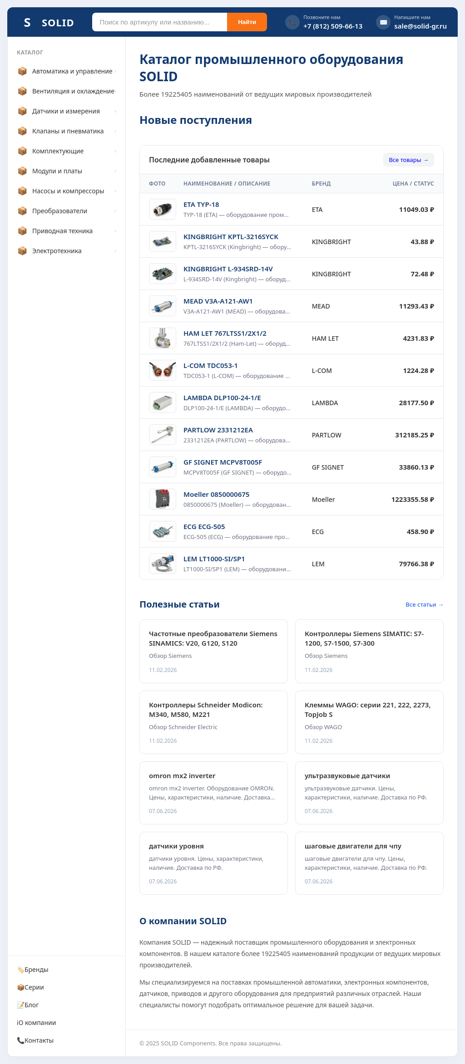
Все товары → (409, 160)
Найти (247, 22)
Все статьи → (425, 604)
